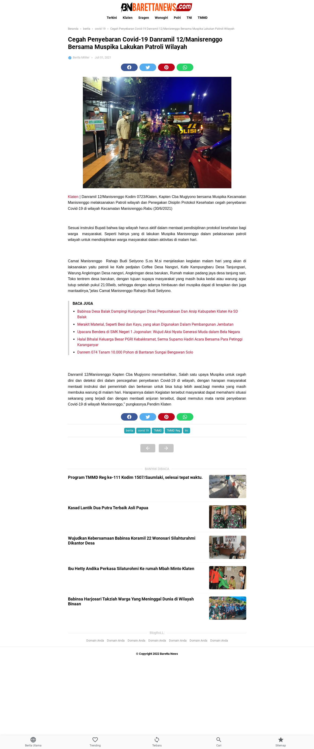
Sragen (143, 17)
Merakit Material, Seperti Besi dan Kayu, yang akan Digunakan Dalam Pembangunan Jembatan (155, 324)
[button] (129, 67)
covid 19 (143, 607)
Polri (177, 17)
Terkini (112, 17)
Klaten (128, 17)
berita (129, 607)
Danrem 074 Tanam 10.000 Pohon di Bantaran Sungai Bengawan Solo (135, 352)
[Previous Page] (147, 625)
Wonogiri (161, 17)
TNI (189, 17)
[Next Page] (166, 625)
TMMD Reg (173, 607)
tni (186, 607)
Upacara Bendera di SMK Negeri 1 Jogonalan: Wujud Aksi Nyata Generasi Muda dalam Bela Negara (158, 332)
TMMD (202, 17)
